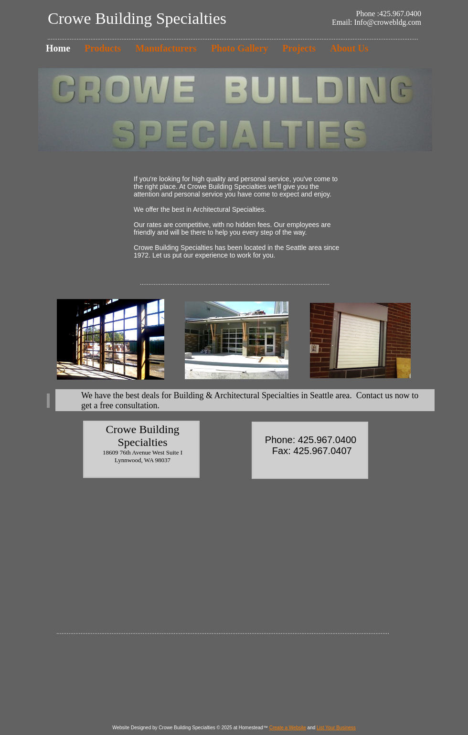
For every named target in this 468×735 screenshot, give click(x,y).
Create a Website (287, 727)
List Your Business (336, 727)
